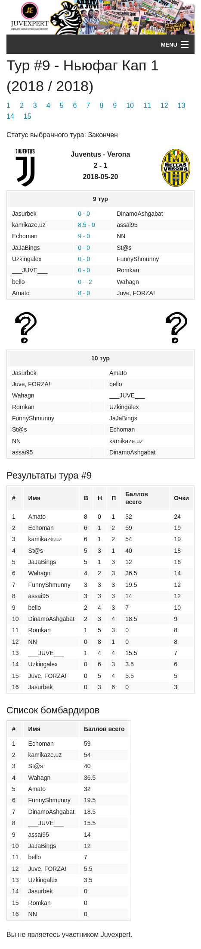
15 (27, 116)
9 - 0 (84, 236)
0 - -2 (85, 281)
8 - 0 (84, 293)
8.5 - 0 (86, 224)
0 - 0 (84, 213)
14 (10, 116)
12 (164, 105)
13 (182, 105)
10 (130, 105)
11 (147, 105)
